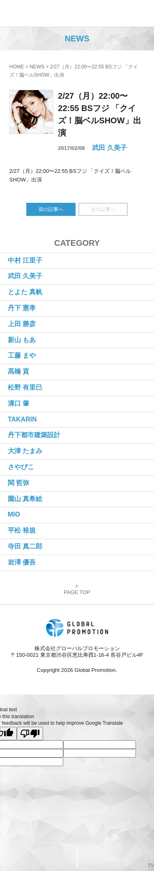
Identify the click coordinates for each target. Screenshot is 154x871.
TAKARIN (22, 419)
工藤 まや (22, 355)
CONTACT (38, 857)
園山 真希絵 (25, 498)
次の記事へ (103, 209)
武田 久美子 (109, 147)
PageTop (115, 857)
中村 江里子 (25, 260)
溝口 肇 (18, 403)
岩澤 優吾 (22, 562)
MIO (14, 514)
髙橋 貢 (18, 371)
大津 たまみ (25, 450)
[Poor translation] (30, 733)
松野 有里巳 (25, 387)
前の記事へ (51, 209)
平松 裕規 (22, 530)
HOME (16, 67)
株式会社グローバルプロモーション (33, 13)
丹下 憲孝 (22, 307)
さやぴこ (21, 466)
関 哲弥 (18, 482)
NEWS (37, 67)
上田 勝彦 (22, 323)
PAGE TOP (77, 589)
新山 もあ (22, 339)
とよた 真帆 (25, 291)
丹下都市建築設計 (34, 434)
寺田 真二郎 (25, 546)
